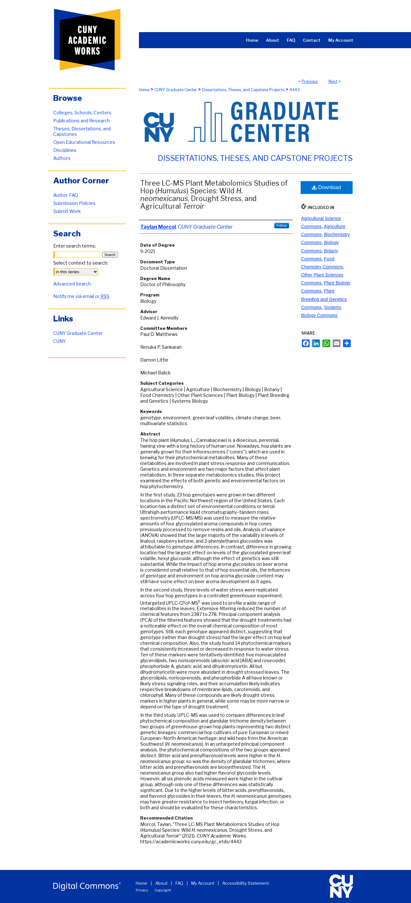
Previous (310, 81)
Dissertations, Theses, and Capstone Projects (243, 89)
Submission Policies (74, 203)
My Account (202, 883)
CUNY (59, 341)
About (161, 883)
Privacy (142, 890)
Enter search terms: (74, 246)
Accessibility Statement (245, 883)
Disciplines (64, 150)
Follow (282, 225)
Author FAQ (65, 195)
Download (326, 187)
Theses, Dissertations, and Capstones (82, 131)
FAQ (179, 883)
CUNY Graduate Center (175, 89)
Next (333, 81)
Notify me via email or (81, 296)
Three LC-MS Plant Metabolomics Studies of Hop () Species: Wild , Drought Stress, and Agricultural (214, 194)
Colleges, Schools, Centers (82, 112)
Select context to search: (80, 263)
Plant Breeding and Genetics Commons (324, 299)
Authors (62, 158)
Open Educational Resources (84, 142)
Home (144, 89)
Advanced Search (72, 283)
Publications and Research (81, 120)
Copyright (162, 890)
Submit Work (67, 211)
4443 (294, 89)
